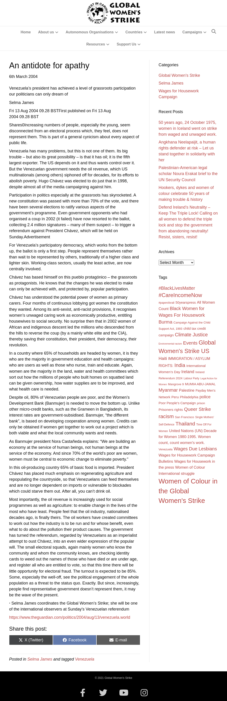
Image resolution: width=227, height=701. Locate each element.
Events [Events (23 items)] (190, 342)
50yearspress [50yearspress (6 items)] (185, 302)
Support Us (126, 44)
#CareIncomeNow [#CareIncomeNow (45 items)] (180, 295)
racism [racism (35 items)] (166, 416)
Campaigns (192, 32)
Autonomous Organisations (90, 32)
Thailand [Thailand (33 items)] (185, 424)
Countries (133, 32)
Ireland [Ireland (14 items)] (187, 371)
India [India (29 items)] (179, 365)
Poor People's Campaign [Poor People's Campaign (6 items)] (177, 403)
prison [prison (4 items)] (201, 403)
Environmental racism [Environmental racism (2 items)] (170, 343)
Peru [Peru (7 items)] (175, 397)
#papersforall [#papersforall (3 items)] (166, 302)
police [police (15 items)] (205, 396)
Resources (95, 44)
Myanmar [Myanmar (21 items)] (168, 390)
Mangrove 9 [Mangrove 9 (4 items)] (176, 384)
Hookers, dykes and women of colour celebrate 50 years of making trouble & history (186, 193)
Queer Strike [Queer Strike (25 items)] (197, 409)
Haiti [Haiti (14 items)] (163, 358)
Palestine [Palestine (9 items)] (186, 390)
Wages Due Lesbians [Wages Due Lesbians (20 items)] (195, 448)
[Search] (214, 31)
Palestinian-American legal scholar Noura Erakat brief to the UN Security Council (188, 173)
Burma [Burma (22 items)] (165, 321)
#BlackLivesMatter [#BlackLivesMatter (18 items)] (177, 288)
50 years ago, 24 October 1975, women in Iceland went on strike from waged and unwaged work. (188, 128)
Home (26, 32)
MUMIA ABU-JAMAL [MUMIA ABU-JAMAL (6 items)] (200, 384)
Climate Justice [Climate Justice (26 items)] (191, 334)
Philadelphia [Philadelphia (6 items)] (189, 397)
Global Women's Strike (179, 75)
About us (46, 32)
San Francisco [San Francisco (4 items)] (184, 417)
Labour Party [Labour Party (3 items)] (191, 378)
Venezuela (84, 659)
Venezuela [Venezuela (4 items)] (166, 449)
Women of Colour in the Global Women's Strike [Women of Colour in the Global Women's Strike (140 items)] (188, 490)
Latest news (164, 32)
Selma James (39, 659)
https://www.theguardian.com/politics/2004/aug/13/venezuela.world (69, 617)
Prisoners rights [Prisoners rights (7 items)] (171, 410)
